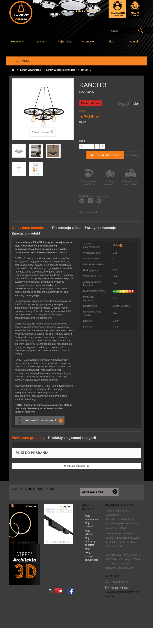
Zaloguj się (117, 9)
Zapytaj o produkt (26, 233)
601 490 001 (89, 6)
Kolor (82, 121)
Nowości (41, 41)
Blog (111, 41)
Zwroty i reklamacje (100, 228)
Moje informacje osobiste (90, 543)
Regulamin (18, 41)
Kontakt (134, 41)
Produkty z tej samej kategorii (72, 438)
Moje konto (87, 507)
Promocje (88, 41)
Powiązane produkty (28, 438)
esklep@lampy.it (120, 587)
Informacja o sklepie (121, 505)
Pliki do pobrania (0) (76, 466)
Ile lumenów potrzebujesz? (40, 420)
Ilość (82, 140)
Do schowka (132, 155)
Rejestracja (65, 41)
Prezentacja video (66, 228)
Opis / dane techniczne (30, 228)
